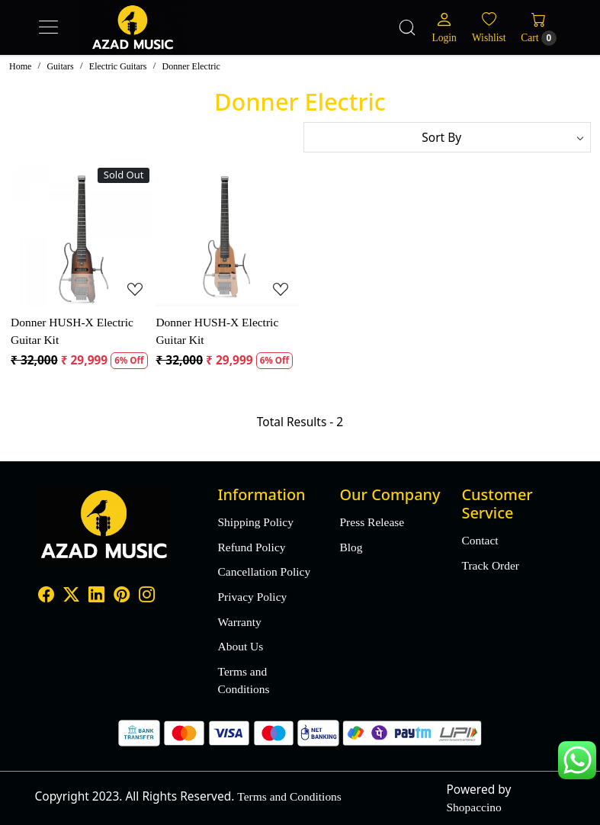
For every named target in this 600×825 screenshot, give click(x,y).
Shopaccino (474, 807)
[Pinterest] (122, 595)
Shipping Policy (256, 521)
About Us (241, 646)
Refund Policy (252, 547)
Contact (479, 540)
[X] (71, 595)
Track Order (490, 565)
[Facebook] (46, 595)
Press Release (371, 521)
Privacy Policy (252, 596)
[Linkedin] (96, 595)
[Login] (444, 27)
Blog (350, 547)
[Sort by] (447, 137)
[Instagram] (147, 595)
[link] (407, 27)
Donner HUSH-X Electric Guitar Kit (72, 331)
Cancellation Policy (264, 571)
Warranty (239, 621)
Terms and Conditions (244, 680)
